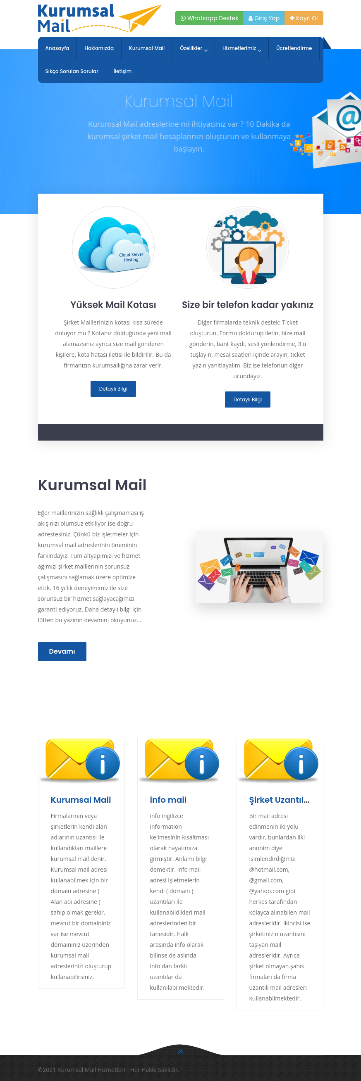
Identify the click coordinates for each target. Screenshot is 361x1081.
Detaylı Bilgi (113, 388)
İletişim (122, 71)
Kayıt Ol (304, 18)
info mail (168, 800)
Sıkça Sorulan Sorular (71, 71)
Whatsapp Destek (209, 18)
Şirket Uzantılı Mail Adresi (302, 800)
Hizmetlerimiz (241, 48)
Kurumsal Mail (147, 48)
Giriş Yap (264, 18)
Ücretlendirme (294, 48)
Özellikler (193, 48)
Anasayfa (57, 48)
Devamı (62, 651)
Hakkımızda (99, 48)
